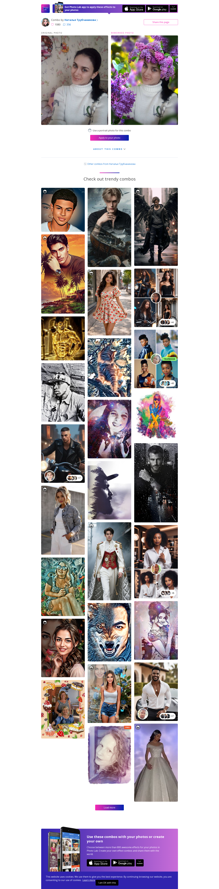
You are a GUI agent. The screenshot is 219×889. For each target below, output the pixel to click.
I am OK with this (107, 882)
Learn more (88, 880)
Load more (109, 807)
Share (160, 22)
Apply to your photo (109, 137)
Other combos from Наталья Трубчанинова (109, 164)
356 (67, 24)
